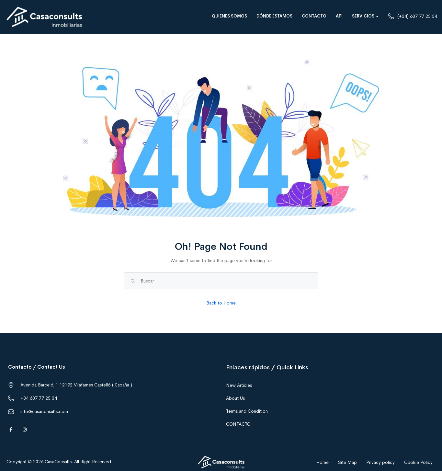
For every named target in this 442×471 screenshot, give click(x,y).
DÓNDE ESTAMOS (274, 16)
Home (322, 462)
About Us (235, 398)
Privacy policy (380, 462)
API (339, 16)
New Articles (239, 385)
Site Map (347, 462)
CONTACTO (314, 16)
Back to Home (221, 303)
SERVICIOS (365, 16)
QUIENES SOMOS (229, 16)
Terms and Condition (247, 411)
